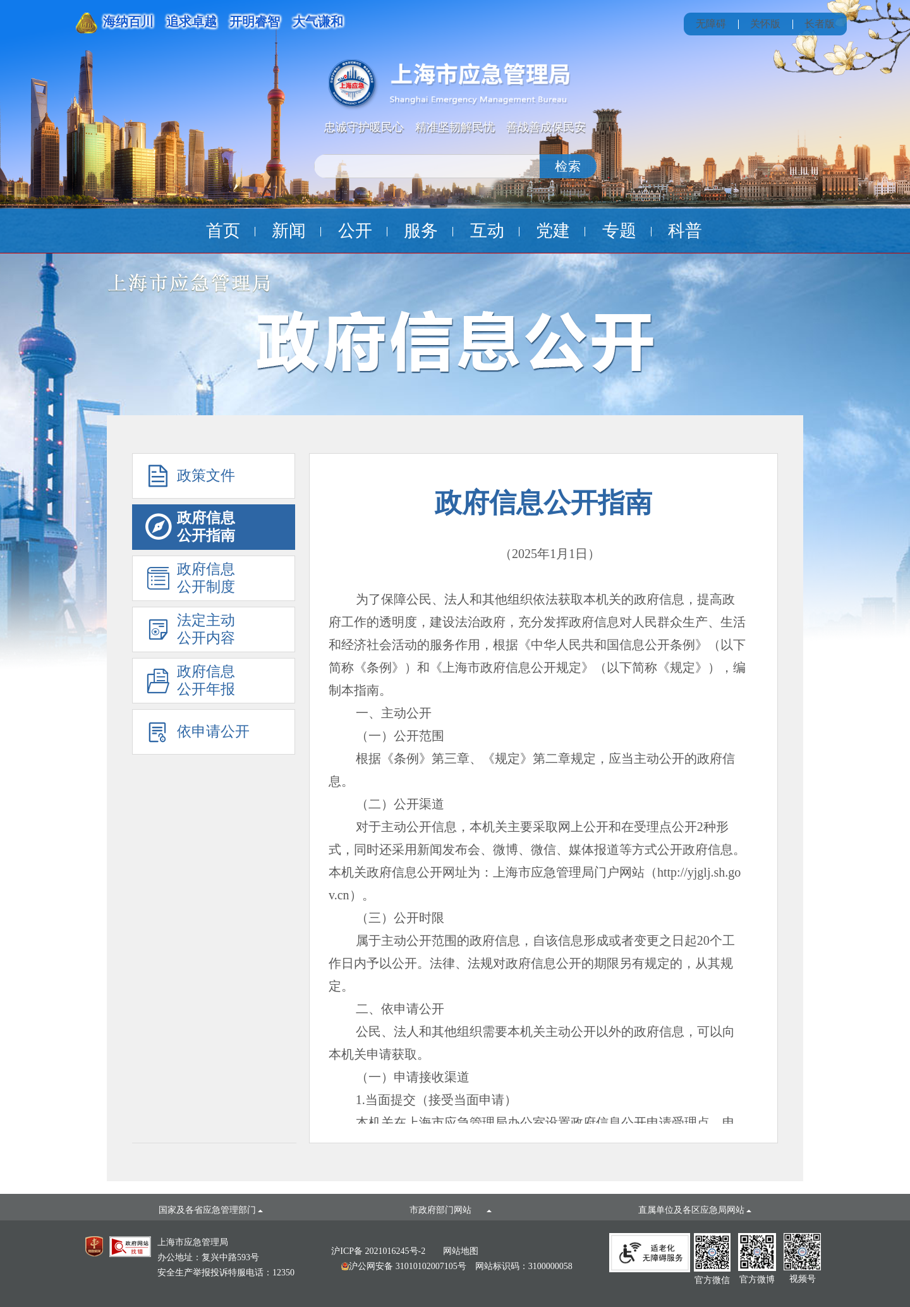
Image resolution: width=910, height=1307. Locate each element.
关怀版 (765, 23)
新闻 (289, 230)
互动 (487, 230)
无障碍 (711, 23)
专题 (619, 230)
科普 (685, 230)
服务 (421, 230)
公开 (355, 230)
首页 (223, 230)
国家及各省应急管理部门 (211, 1210)
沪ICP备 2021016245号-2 (378, 1251)
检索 (568, 166)
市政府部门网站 (451, 1210)
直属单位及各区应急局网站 (695, 1210)
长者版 (819, 23)
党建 (553, 230)
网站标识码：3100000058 (457, 1266)
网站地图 (460, 1251)
